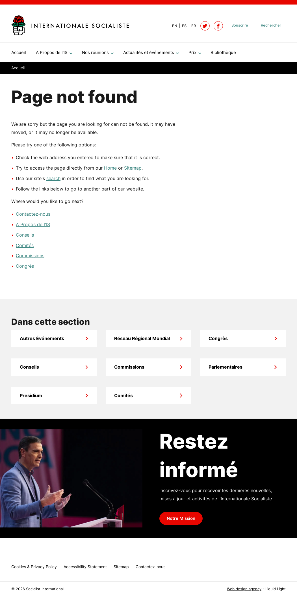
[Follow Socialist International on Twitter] (205, 26)
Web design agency (244, 589)
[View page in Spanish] (182, 25)
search (53, 180)
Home (110, 170)
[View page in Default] (172, 25)
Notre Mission (181, 520)
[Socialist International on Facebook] (218, 26)
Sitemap (133, 170)
